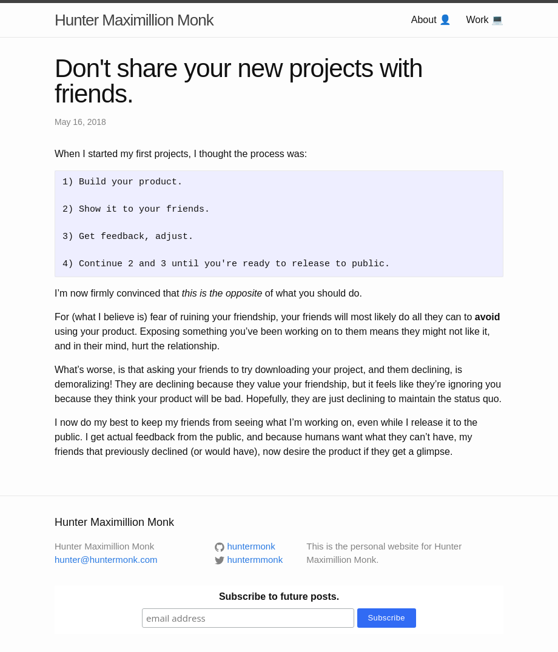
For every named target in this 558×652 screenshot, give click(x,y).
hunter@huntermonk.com (106, 559)
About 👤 (431, 20)
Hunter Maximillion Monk (134, 20)
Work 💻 (484, 20)
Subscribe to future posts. (279, 596)
